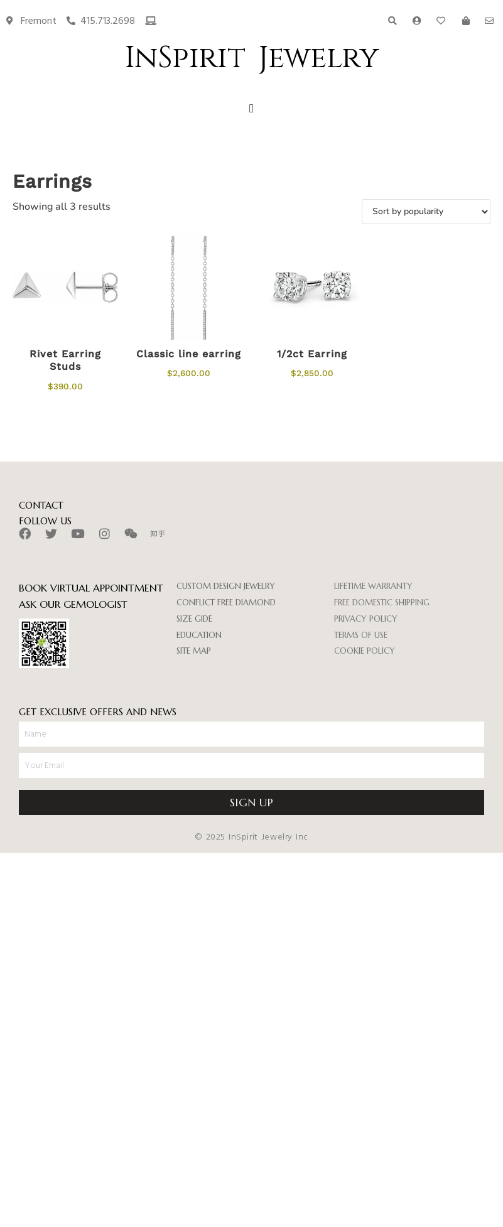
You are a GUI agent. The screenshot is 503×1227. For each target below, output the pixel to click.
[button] (251, 109)
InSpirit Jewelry (251, 58)
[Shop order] (426, 211)
